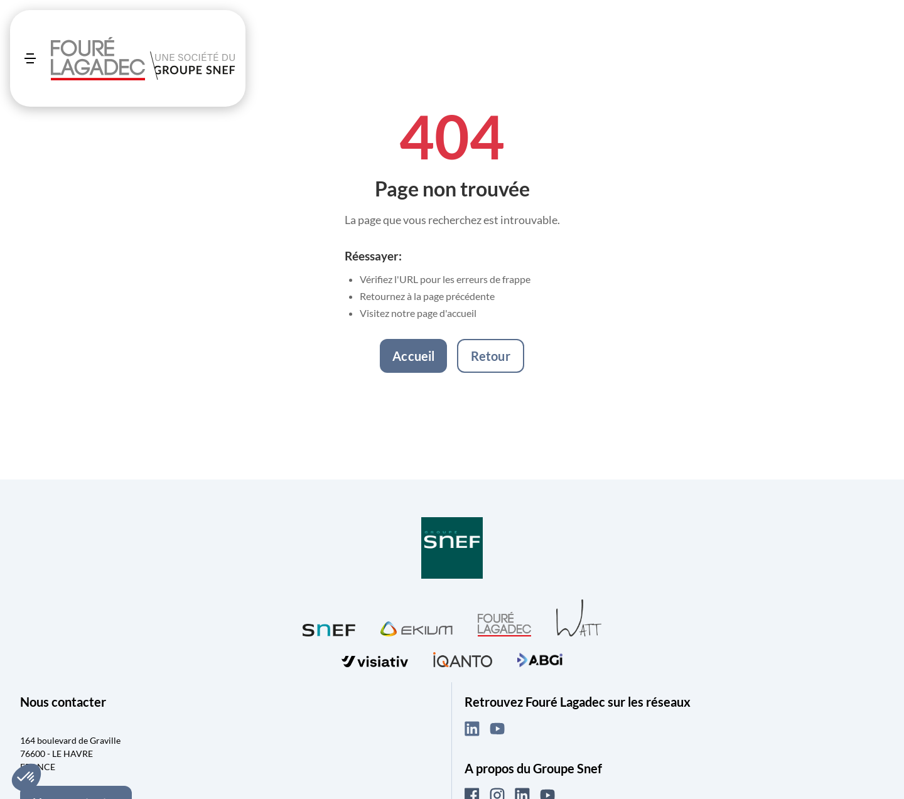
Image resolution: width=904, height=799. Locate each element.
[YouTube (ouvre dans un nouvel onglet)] (497, 728)
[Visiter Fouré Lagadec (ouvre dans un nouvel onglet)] (504, 624)
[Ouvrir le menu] (30, 58)
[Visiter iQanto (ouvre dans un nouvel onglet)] (462, 658)
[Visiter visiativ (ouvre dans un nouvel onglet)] (375, 658)
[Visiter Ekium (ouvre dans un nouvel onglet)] (416, 627)
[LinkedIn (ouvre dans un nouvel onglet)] (472, 728)
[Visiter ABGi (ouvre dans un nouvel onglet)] (539, 658)
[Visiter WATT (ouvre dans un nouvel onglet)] (578, 617)
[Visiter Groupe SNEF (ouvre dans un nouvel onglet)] (452, 549)
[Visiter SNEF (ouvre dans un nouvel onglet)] (329, 627)
